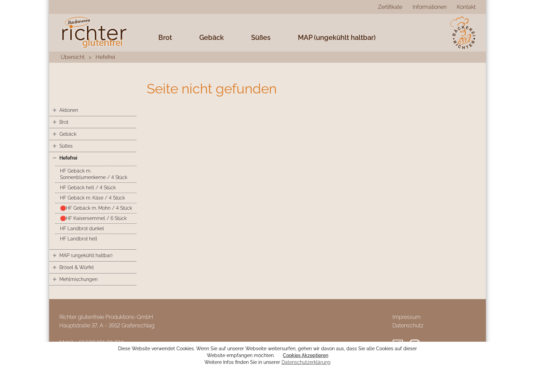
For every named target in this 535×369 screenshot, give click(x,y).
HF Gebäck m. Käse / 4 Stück (92, 198)
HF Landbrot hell (78, 238)
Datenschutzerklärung (306, 362)
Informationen (430, 7)
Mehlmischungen (78, 279)
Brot (165, 37)
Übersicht (73, 57)
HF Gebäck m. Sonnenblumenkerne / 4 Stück (93, 174)
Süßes (261, 37)
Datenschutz (407, 325)
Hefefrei (105, 57)
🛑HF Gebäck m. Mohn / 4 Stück (96, 208)
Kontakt (466, 7)
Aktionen (68, 110)
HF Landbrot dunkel (82, 228)
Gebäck (211, 37)
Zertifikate (390, 7)
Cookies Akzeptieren (305, 355)
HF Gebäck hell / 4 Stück (88, 187)
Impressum (406, 317)
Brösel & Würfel (76, 267)
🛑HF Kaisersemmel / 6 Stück (93, 218)
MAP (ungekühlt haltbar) (337, 37)
